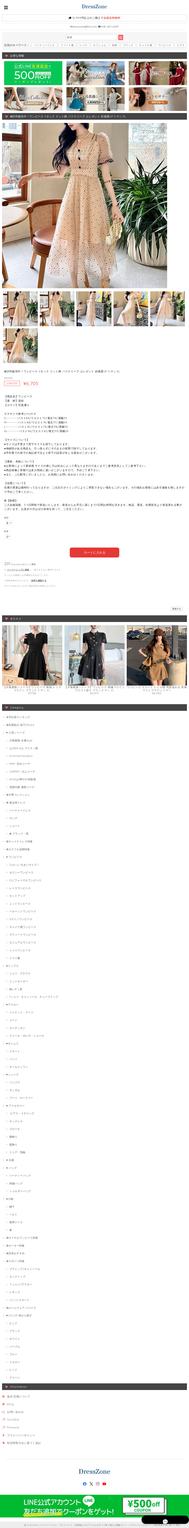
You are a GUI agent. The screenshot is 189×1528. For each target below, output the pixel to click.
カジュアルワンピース (22, 941)
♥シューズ (12, 1073)
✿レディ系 (15, 988)
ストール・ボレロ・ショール (26, 1035)
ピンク (13, 1322)
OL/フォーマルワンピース (25, 879)
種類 (6, 517)
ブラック (128, 45)
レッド (13, 1369)
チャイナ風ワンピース (22, 926)
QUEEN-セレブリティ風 (23, 747)
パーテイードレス (20, 809)
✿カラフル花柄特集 (18, 848)
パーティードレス (44, 45)
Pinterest (13, 1426)
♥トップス (12, 965)
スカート (14, 1050)
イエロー (14, 1361)
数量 (6, 531)
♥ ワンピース (14, 856)
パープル (14, 1345)
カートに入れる (94, 551)
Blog (10, 1403)
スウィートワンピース (22, 934)
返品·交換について (18, 1395)
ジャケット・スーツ (21, 1011)
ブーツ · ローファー (21, 1097)
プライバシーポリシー (21, 1434)
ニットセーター (18, 980)
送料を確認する (39, 579)
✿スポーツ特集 (15, 1260)
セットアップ (17, 895)
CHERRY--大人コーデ (22, 770)
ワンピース (164, 45)
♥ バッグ (11, 1167)
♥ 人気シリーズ (15, 732)
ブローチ (14, 1128)
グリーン (14, 1377)
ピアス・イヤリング (21, 1112)
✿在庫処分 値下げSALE (20, 724)
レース (83, 45)
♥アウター (12, 1003)
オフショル (99, 45)
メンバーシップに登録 (18, 569)
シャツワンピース (20, 949)
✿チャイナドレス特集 (19, 840)
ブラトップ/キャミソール (24, 1268)
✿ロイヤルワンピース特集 (22, 1237)
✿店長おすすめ (15, 1252)
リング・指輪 (17, 1151)
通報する (176, 608)
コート (13, 1019)
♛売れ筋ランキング (18, 716)
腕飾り (13, 1136)
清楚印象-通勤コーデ (21, 786)
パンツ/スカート (19, 1299)
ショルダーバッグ (20, 1190)
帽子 (12, 1206)
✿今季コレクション (18, 794)
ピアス (181, 45)
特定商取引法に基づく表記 (24, 1442)
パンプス (14, 1081)
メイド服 (14, 957)
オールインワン (18, 1066)
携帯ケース (16, 1221)
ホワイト (14, 1338)
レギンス (14, 1291)
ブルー (13, 1353)
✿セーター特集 (15, 1244)
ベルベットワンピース (22, 910)
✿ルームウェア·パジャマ (21, 1307)
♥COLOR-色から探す (19, 1314)
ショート (14, 825)
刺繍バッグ (16, 1182)
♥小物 (9, 1198)
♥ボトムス (12, 1042)
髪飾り (13, 1143)
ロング (13, 817)
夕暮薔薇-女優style (20, 739)
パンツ (13, 1058)
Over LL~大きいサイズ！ (24, 864)
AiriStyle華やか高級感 (22, 778)
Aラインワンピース (20, 918)
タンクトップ (17, 1276)
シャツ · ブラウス (19, 972)
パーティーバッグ (20, 1175)
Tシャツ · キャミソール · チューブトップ (33, 996)
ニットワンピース (20, 903)
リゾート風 (67, 45)
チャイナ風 (145, 45)
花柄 (114, 45)
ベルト (13, 1213)
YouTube (13, 1419)
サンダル (14, 1089)
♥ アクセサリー (15, 1104)
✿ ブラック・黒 (18, 833)
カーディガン (17, 1027)
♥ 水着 (10, 1159)
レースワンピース (20, 887)
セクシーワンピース (21, 871)
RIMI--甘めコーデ (19, 763)
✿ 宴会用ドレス (15, 802)
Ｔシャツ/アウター (20, 1283)
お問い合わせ (15, 1411)
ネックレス (16, 1120)
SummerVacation (21, 755)
